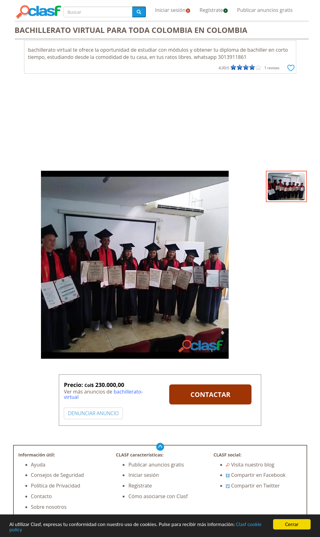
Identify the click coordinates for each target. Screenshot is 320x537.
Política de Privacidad (55, 485)
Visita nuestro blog (250, 464)
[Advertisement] (160, 124)
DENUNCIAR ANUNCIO (93, 413)
